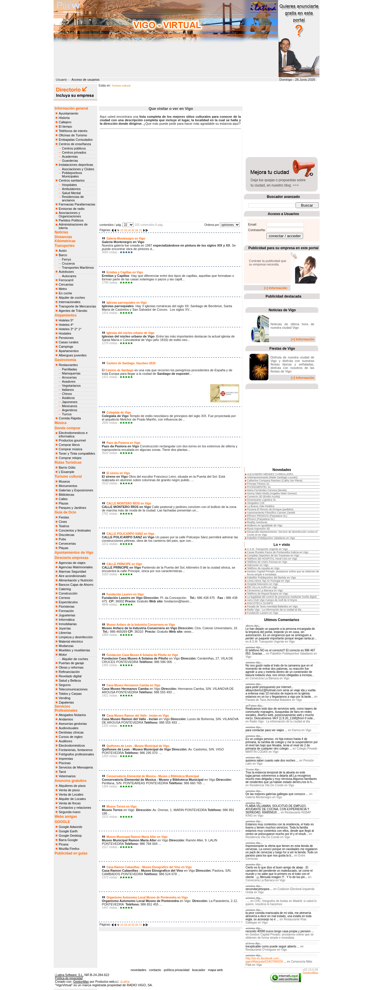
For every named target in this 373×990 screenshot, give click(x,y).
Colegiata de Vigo (118, 412)
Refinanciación (69, 672)
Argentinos (70, 410)
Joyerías (65, 628)
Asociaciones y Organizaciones (70, 214)
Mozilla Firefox (69, 848)
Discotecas (67, 535)
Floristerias (67, 606)
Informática (67, 619)
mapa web (215, 970)
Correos (64, 597)
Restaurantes (68, 365)
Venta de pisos (69, 790)
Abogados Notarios (72, 715)
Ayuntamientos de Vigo (74, 553)
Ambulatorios (71, 189)
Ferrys (66, 259)
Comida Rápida (70, 418)
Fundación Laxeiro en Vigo (125, 594)
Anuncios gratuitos (71, 781)
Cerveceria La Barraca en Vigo (265, 590)
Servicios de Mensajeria (76, 767)
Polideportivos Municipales (72, 174)
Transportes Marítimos (78, 267)
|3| (125, 230)
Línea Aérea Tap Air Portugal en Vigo (268, 580)
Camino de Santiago (119, 370)
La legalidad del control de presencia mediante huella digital (282, 596)
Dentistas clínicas (71, 732)
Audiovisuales (69, 728)
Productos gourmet (72, 440)
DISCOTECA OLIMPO (260, 603)
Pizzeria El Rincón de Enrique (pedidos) (270, 509)
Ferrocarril (66, 280)
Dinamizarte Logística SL (261, 499)
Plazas (63, 503)
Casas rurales (69, 342)
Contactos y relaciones (75, 807)
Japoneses (70, 402)
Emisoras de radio (72, 208)
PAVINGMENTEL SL (259, 487)
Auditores (65, 741)
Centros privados (74, 152)
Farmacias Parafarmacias (77, 204)
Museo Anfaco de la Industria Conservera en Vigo (140, 624)
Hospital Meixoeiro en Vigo (262, 584)
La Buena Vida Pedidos (261, 506)
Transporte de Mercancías (77, 306)
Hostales (65, 333)
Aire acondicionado (72, 576)
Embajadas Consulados (76, 139)
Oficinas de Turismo (73, 135)
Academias (70, 156)
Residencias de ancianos (73, 198)
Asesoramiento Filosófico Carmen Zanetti (271, 512)
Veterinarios (67, 776)
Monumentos (68, 486)
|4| (129, 230)
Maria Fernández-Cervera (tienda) (267, 490)
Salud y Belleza (70, 680)
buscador (198, 970)
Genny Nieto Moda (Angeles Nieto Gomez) (272, 493)
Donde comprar (68, 428)
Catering (65, 589)
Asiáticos (68, 398)
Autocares (69, 276)
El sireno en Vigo (118, 473)
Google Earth (68, 831)
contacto (155, 970)
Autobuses (66, 271)
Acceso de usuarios (85, 79)
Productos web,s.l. (107, 981)
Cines (63, 521)
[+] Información (275, 288)
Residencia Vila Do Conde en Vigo (271, 785)
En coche (65, 293)
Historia (64, 117)
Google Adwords (70, 827)
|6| (136, 230)
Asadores (68, 381)
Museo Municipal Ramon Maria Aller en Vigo (136, 836)
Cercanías (66, 284)
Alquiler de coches (72, 297)
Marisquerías (71, 373)
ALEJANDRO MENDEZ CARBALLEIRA (270, 474)
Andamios (66, 719)
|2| (121, 230)
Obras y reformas (71, 667)
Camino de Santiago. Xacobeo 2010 (130, 363)
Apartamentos (69, 351)
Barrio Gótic (67, 467)
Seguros (65, 685)
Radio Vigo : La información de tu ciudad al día (274, 609)
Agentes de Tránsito (73, 310)
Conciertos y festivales (75, 530)
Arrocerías (69, 377)
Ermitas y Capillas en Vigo (124, 272)
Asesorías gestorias (73, 723)
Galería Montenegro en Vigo (125, 238)
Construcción (68, 593)
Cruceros (68, 263)
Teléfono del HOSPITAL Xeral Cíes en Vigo (272, 558)
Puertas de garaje (71, 663)
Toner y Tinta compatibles (77, 453)
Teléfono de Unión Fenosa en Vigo (267, 561)
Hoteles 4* (66, 324)
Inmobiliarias (68, 624)
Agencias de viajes (72, 563)
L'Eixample (66, 472)
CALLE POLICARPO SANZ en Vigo (130, 533)
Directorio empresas (72, 558)
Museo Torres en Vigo (121, 806)
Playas (63, 548)
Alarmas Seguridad (72, 571)
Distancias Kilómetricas (65, 239)
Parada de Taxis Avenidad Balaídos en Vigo (272, 606)
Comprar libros (69, 444)
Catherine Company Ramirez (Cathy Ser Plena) (274, 480)
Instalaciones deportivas (76, 164)
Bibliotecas (66, 494)
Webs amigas (66, 817)
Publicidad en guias (71, 853)
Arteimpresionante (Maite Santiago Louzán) (272, 477)
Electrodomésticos (72, 745)
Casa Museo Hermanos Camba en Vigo (133, 685)
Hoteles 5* (66, 320)
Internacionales (70, 302)
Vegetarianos (71, 385)
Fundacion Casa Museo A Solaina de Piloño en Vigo (142, 655)
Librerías (65, 632)
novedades (138, 970)
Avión (63, 250)
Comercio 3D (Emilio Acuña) (263, 496)
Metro (63, 289)
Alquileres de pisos (72, 785)
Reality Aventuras (257, 522)
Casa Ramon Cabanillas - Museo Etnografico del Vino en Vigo (148, 867)
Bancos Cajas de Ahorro (76, 584)
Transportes (65, 246)
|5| (133, 230)
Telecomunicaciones (73, 689)
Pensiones (66, 338)
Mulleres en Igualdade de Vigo (264, 525)
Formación (66, 611)
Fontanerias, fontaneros (76, 750)
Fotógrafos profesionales (76, 754)
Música (61, 423)
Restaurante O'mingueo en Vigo (266, 949)
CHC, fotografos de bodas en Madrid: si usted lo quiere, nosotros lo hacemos (281, 902)
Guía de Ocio (65, 512)
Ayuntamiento (68, 113)
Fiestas (64, 517)
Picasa (63, 844)
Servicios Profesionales (66, 708)
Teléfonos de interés (73, 131)
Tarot (62, 771)
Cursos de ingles (71, 736)
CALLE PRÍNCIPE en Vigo (124, 564)
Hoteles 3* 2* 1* (70, 329)
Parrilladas (69, 369)
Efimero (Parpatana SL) (261, 519)
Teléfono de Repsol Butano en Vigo (267, 593)
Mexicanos (70, 406)
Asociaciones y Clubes (78, 169)
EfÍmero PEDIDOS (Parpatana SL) (267, 515)
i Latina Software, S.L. (69, 975)
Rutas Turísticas (68, 462)
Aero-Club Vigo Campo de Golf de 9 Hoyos (272, 600)
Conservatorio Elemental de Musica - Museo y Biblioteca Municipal (152, 776)
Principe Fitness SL (258, 483)
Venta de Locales (71, 794)
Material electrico (71, 641)
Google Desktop (70, 835)
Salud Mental (71, 193)
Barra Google (68, 840)
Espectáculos (68, 602)
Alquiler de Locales (72, 799)
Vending (65, 698)
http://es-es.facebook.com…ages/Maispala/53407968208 (264, 960)
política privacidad (176, 970)
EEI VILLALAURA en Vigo (262, 587)
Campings (66, 346)
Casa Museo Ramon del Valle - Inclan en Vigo (137, 715)
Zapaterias (66, 702)
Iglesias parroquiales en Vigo (126, 302)
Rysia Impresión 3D (258, 528)
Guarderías (70, 160)
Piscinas (65, 763)
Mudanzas (66, 646)
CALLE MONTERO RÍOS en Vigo (128, 503)
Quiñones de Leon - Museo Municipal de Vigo (137, 746)
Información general (71, 108)
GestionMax (310, 973)
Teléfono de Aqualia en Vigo (263, 568)
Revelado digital (70, 676)
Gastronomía (65, 360)
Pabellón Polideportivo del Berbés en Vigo (271, 577)
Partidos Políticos (71, 220)
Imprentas (66, 758)
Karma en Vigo (301, 730)
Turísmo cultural (68, 476)
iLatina (125, 981)
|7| (140, 230)
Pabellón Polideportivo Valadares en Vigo (271, 538)
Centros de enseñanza (75, 144)
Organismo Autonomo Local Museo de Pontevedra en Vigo (147, 897)
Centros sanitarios (72, 180)
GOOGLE (62, 822)
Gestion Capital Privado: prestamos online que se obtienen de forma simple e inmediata (280, 936)
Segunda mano (70, 812)
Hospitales (69, 185)
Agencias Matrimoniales (76, 567)
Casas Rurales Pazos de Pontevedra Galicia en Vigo (277, 552)
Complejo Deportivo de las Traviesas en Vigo (273, 555)
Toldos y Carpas (70, 693)
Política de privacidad (69, 978)
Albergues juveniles (73, 355)
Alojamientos (66, 315)
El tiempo (65, 126)
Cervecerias (67, 543)
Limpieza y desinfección (76, 637)
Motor (63, 654)
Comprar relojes (70, 458)
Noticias (61, 232)
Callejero (65, 122)
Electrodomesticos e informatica (73, 434)
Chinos (67, 393)
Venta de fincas (70, 803)
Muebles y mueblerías (74, 650)
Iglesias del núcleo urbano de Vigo (130, 333)
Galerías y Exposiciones (76, 490)
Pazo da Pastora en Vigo (123, 442)
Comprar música (70, 449)
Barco (63, 255)
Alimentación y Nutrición (76, 580)
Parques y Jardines (72, 507)
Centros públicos (74, 148)
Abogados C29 (256, 503)
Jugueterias (67, 615)
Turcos (67, 414)
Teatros (64, 526)
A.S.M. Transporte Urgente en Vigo (267, 549)
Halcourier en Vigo (258, 565)
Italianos (68, 389)
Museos (64, 481)
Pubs (62, 539)
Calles (63, 499)
